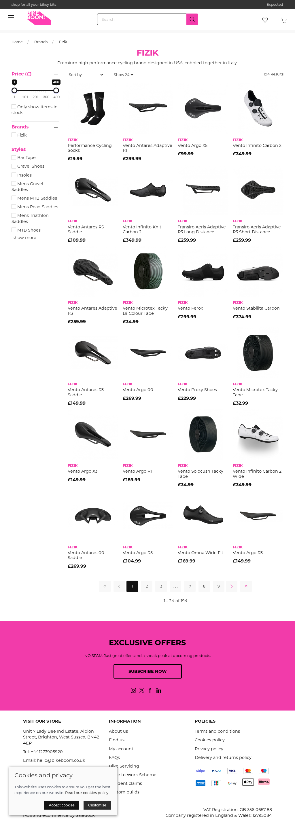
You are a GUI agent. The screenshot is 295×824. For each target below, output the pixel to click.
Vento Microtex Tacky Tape (255, 392)
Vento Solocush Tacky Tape (200, 474)
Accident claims (125, 783)
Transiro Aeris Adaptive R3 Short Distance (257, 229)
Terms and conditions (217, 731)
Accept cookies (62, 805)
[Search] (147, 19)
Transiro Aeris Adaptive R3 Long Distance (202, 229)
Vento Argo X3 (82, 471)
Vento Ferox (190, 308)
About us (118, 731)
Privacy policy (209, 748)
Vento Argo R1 (137, 471)
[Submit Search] (192, 19)
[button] (11, 17)
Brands (41, 42)
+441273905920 (47, 751)
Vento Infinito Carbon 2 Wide (257, 474)
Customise (97, 805)
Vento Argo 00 (138, 389)
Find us (116, 739)
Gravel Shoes (28, 166)
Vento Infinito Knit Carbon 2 (142, 229)
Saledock (85, 815)
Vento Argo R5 (138, 552)
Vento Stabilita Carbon (256, 308)
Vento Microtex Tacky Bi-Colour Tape (145, 311)
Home (17, 42)
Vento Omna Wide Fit (200, 552)
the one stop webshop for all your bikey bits (147, 4)
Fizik (63, 42)
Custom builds (124, 792)
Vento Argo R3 (248, 552)
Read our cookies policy (86, 792)
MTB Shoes (26, 230)
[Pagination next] (231, 586)
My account (121, 748)
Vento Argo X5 (192, 145)
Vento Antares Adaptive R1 (147, 148)
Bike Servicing (124, 766)
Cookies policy (210, 739)
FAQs (114, 757)
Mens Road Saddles (35, 206)
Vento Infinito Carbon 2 (257, 145)
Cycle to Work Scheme (132, 774)
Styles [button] (19, 149)
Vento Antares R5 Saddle (86, 229)
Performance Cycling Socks (90, 148)
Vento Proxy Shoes (197, 389)
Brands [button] (20, 127)
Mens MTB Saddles (34, 198)
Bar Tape (24, 157)
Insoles (22, 175)
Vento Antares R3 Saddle (86, 392)
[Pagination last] (246, 586)
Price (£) (22, 74)
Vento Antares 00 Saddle (86, 555)
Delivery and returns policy (223, 757)
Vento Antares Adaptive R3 (92, 311)
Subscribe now (147, 671)
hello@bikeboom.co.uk (61, 760)
